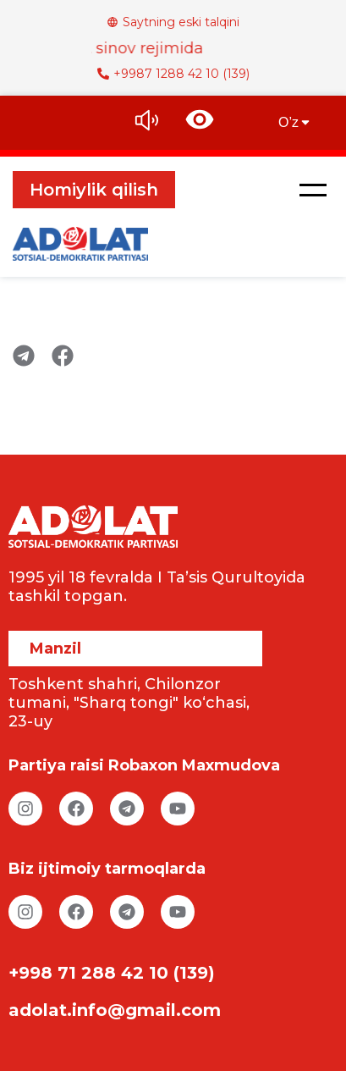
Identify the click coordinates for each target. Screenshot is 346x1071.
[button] (313, 189)
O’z (295, 122)
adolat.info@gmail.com (114, 1010)
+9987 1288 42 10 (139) (173, 73)
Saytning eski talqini (173, 22)
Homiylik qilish (94, 189)
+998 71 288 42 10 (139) (111, 973)
